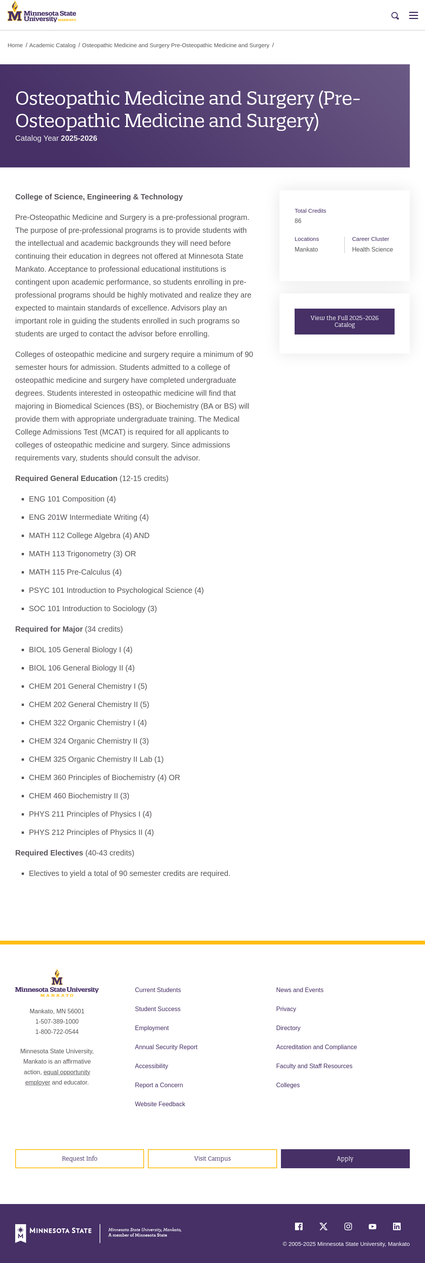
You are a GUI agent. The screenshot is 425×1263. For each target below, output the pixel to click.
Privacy (286, 1009)
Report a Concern (159, 1085)
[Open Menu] (413, 15)
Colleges (288, 1085)
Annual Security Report (166, 1047)
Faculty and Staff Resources (314, 1066)
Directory (288, 1028)
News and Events (300, 990)
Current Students (158, 990)
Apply (345, 1158)
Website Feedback (160, 1104)
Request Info (79, 1158)
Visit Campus (212, 1158)
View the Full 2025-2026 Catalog (345, 321)
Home (15, 45)
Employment (152, 1028)
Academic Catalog (52, 45)
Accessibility (151, 1066)
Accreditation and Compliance (316, 1047)
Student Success (158, 1009)
